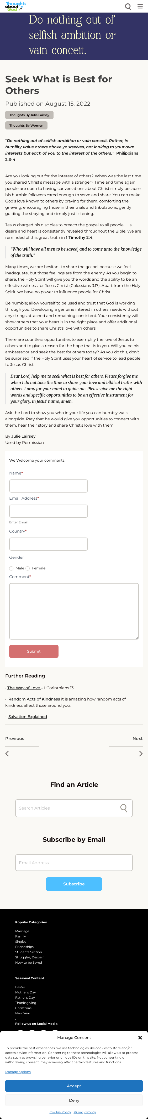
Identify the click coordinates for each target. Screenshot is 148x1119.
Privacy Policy (85, 1112)
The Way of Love (24, 687)
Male (16, 568)
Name (16, 473)
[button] (140, 1037)
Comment (20, 576)
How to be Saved (28, 962)
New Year (22, 1013)
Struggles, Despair (29, 957)
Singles (20, 941)
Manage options (18, 1072)
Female (35, 568)
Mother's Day (25, 992)
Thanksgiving (25, 1003)
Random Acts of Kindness (34, 699)
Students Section (28, 952)
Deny (74, 1100)
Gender (16, 557)
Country (18, 531)
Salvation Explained (27, 716)
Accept (74, 1085)
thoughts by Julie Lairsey (29, 115)
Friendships (24, 947)
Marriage (22, 931)
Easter (20, 987)
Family (20, 936)
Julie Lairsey (22, 436)
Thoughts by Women (26, 125)
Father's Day (25, 997)
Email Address (24, 498)
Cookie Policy (60, 1112)
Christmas (23, 1008)
